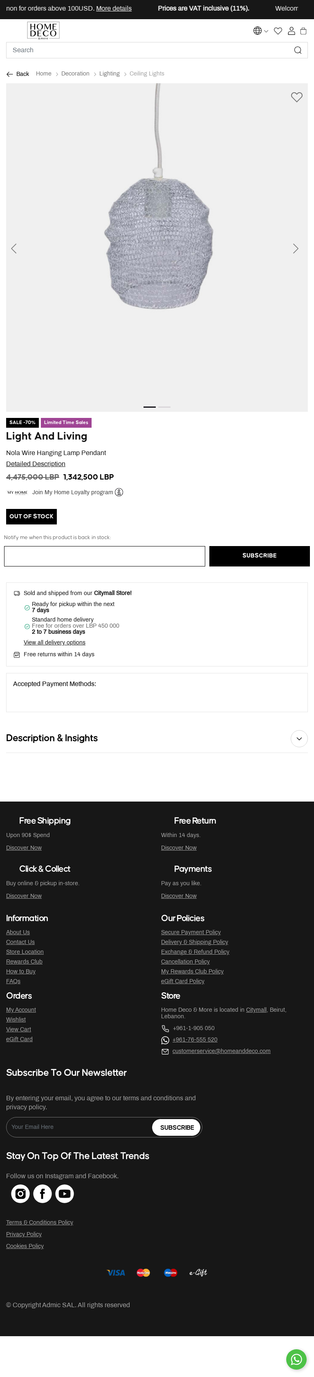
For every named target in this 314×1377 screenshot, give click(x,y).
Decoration (75, 74)
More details (121, 9)
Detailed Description (35, 464)
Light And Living (46, 436)
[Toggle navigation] (12, 30)
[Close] (284, 9)
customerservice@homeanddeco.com (222, 1051)
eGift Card (19, 1039)
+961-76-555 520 (195, 1040)
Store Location (25, 952)
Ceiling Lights (147, 74)
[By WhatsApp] (296, 1359)
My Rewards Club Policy (192, 972)
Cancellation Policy (185, 962)
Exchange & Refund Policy (195, 952)
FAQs (13, 981)
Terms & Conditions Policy (39, 1223)
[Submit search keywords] (298, 50)
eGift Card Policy (182, 981)
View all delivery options (54, 643)
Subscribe (177, 1128)
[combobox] (157, 50)
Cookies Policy (25, 1246)
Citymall (256, 1010)
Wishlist (16, 1020)
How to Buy (21, 972)
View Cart (18, 1030)
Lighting (109, 74)
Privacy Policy (24, 1234)
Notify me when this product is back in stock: (57, 537)
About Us (18, 932)
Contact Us (20, 942)
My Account (21, 1010)
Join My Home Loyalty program (72, 492)
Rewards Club (24, 962)
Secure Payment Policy (191, 932)
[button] (29, 247)
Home (44, 74)
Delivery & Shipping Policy (194, 942)
